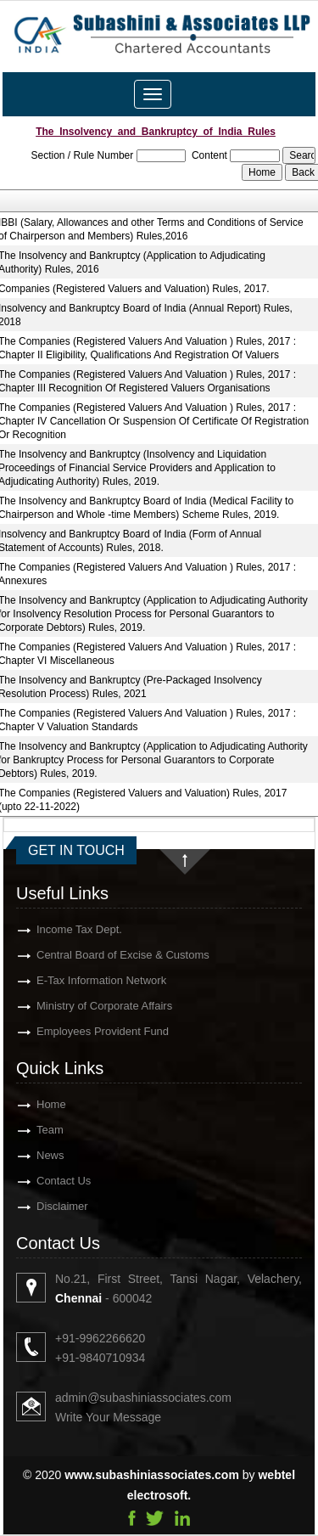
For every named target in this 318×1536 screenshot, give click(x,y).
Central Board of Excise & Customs (103, 954)
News (31, 1155)
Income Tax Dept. (60, 929)
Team (30, 1129)
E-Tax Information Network (82, 980)
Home (32, 1104)
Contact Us (44, 1180)
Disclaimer (43, 1206)
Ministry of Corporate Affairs (85, 1005)
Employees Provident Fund (83, 1031)
